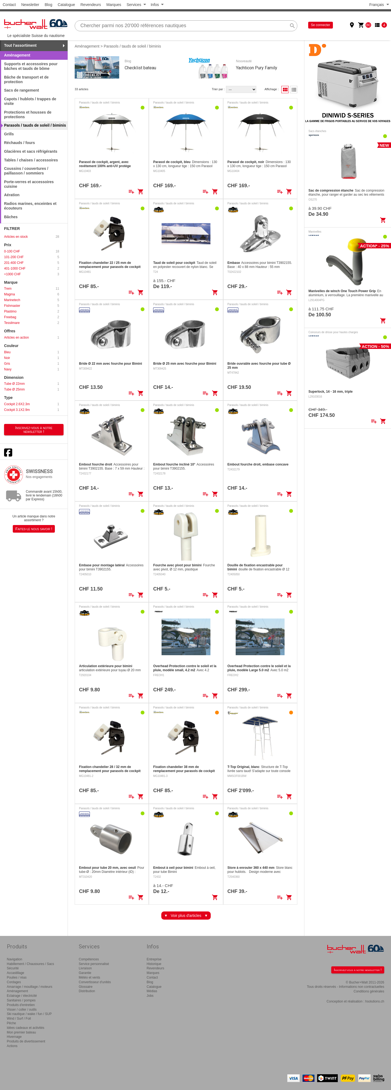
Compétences (89, 959)
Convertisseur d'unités (95, 982)
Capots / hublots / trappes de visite (30, 101)
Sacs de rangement (21, 90)
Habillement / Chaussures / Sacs (30, 964)
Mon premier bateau (21, 1032)
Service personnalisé (94, 964)
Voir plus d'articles (186, 915)
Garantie (85, 973)
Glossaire (86, 987)
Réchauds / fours (19, 142)
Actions (12, 1046)
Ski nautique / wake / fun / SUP (29, 1014)
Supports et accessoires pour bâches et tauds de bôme (31, 66)
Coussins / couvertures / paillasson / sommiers (26, 170)
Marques (113, 4)
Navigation (14, 959)
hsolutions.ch (374, 1001)
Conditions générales (369, 991)
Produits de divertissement (26, 1041)
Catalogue (66, 4)
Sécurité (13, 968)
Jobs (150, 996)
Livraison (85, 968)
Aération (12, 195)
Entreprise (154, 959)
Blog (48, 4)
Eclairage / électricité (22, 996)
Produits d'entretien (21, 1005)
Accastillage (15, 973)
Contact (9, 4)
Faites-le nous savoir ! (33, 529)
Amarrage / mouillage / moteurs (29, 987)
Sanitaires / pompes (21, 1000)
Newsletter (30, 4)
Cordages (14, 982)
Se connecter (320, 25)
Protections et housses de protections (27, 114)
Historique (154, 964)
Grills (9, 134)
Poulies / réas (17, 977)
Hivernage (14, 1037)
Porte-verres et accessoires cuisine (29, 184)
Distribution (87, 991)
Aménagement (87, 46)
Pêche (11, 1023)
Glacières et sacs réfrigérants (30, 151)
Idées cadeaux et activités (25, 1028)
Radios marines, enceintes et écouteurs (30, 205)
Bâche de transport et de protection (26, 79)
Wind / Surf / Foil (19, 1018)
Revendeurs (90, 4)
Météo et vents (89, 977)
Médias (152, 991)
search (292, 26)
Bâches (11, 217)
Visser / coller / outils (22, 1009)
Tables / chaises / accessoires (31, 160)
